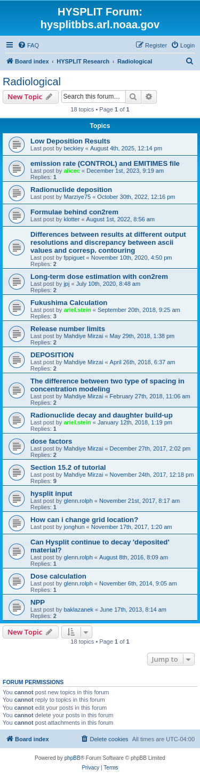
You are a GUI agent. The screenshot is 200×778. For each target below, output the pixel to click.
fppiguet (73, 257)
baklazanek (78, 609)
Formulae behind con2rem (74, 212)
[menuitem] (28, 45)
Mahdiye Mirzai (83, 336)
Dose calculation (58, 576)
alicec (71, 170)
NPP (37, 602)
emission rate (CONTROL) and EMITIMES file (105, 163)
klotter (71, 219)
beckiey (73, 148)
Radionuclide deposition (71, 190)
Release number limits (67, 329)
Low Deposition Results (70, 141)
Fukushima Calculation (68, 303)
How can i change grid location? (84, 520)
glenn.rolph (77, 501)
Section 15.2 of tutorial (68, 467)
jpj (66, 283)
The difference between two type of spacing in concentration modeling (107, 385)
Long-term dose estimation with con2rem (99, 276)
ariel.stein (77, 310)
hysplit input (51, 494)
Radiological (32, 81)
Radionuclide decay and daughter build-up (101, 415)
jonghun (73, 527)
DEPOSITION (52, 355)
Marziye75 (77, 197)
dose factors (51, 441)
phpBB (73, 758)
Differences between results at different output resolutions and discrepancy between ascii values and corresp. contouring (108, 242)
